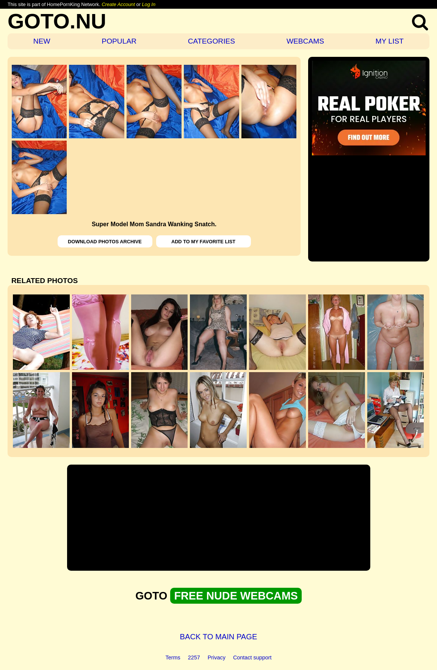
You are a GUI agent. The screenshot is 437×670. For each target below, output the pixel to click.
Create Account (118, 4)
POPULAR (119, 41)
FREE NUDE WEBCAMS (236, 596)
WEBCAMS (305, 41)
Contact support (252, 657)
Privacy (217, 657)
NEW (41, 41)
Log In (148, 4)
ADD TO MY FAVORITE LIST (203, 241)
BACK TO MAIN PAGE (218, 636)
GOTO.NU (57, 21)
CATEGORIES (211, 41)
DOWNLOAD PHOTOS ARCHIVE (105, 241)
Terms (173, 657)
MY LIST (390, 41)
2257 (194, 657)
